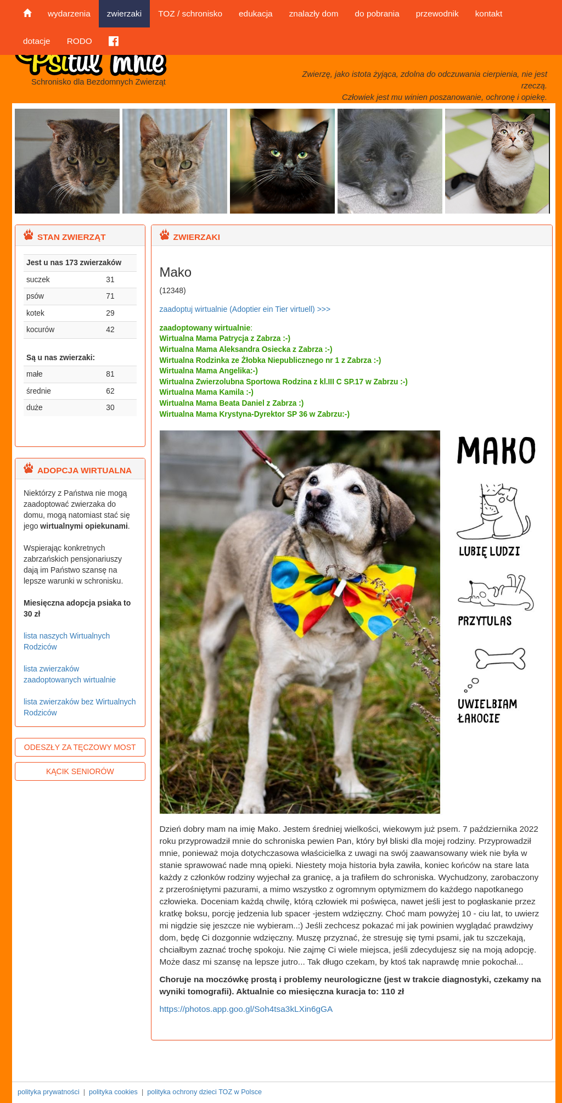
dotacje (36, 41)
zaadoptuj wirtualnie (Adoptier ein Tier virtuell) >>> (245, 309)
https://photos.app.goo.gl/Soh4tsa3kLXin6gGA (246, 1009)
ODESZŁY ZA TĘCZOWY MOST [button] (80, 747)
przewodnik (437, 13)
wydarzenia (69, 13)
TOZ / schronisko (190, 13)
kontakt (489, 13)
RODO (79, 41)
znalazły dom (314, 13)
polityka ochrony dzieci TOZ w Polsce (204, 1092)
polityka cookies (113, 1092)
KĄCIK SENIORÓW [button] (80, 771)
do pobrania (377, 13)
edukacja (256, 13)
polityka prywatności (49, 1092)
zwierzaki (124, 13)
